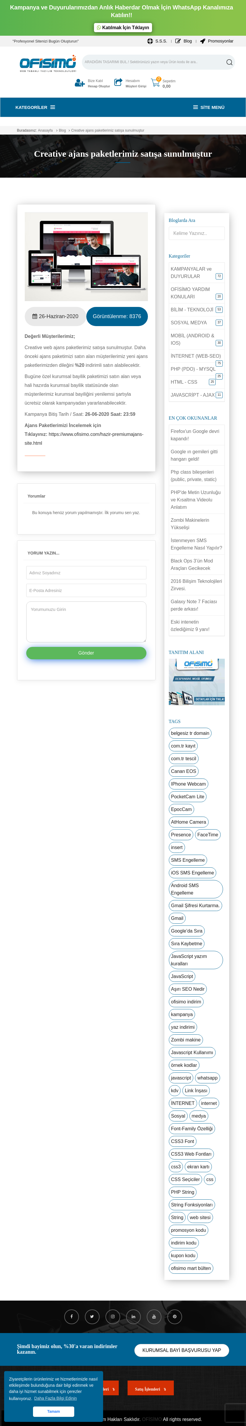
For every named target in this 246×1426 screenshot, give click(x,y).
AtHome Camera (188, 822)
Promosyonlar (216, 41)
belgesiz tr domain (190, 733)
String (177, 1217)
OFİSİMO (152, 1419)
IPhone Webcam (188, 783)
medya (199, 1115)
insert (177, 847)
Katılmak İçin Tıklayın (123, 27)
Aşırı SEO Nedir (188, 989)
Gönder (86, 652)
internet (209, 1103)
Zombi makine (186, 1039)
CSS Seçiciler (185, 1179)
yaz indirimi (183, 1027)
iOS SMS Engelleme (192, 872)
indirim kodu (184, 1242)
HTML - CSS (184, 382)
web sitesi (200, 1217)
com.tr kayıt (183, 745)
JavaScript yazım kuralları (189, 960)
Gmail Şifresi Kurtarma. (195, 905)
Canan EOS (183, 771)
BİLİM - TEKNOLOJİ (192, 309)
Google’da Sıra (187, 930)
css (209, 1179)
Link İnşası (196, 1090)
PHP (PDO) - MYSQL (193, 369)
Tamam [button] (53, 1411)
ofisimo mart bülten (191, 1268)
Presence (181, 834)
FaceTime (207, 834)
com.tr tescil (183, 758)
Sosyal (178, 1115)
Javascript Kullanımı (192, 1052)
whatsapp (207, 1077)
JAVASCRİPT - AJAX (193, 395)
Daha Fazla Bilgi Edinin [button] (55, 1398)
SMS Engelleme (188, 860)
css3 (176, 1166)
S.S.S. (157, 41)
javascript (181, 1077)
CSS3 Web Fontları (191, 1154)
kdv (175, 1090)
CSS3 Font (182, 1141)
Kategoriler (35, 107)
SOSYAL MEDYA (189, 322)
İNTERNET (183, 1103)
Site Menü (209, 107)
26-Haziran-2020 (55, 316)
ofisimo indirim (186, 1001)
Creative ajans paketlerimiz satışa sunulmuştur (107, 130)
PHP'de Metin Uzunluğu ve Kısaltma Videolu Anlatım (196, 500)
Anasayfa (45, 130)
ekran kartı (198, 1166)
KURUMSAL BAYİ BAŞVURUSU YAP (181, 1350)
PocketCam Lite (187, 796)
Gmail (177, 918)
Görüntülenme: (117, 316)
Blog (183, 41)
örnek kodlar (184, 1065)
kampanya (182, 1014)
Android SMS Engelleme (185, 889)
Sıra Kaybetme (186, 943)
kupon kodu (183, 1255)
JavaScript (182, 976)
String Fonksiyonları (192, 1204)
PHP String (182, 1192)
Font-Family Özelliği (192, 1128)
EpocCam (181, 809)
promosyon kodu (188, 1230)
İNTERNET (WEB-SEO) (196, 356)
